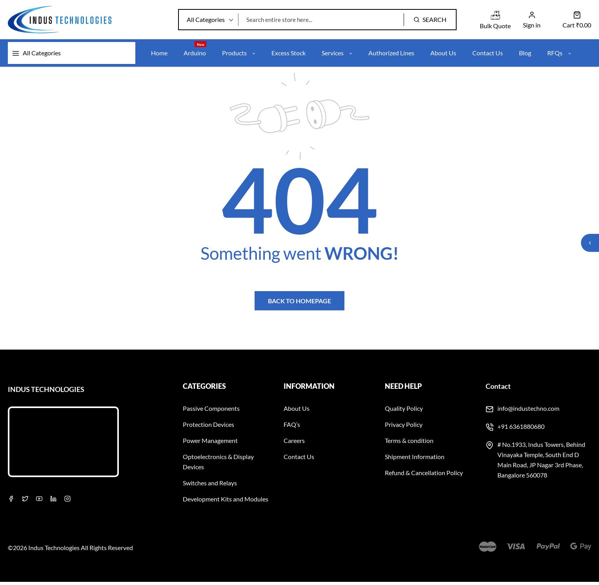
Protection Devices (208, 427)
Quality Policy (404, 411)
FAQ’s (292, 427)
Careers (294, 443)
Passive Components (211, 411)
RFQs (561, 55)
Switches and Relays (210, 486)
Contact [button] (498, 389)
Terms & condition (409, 443)
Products (239, 55)
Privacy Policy (403, 427)
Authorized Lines (393, 55)
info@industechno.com (528, 411)
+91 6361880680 (520, 429)
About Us (445, 55)
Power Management (210, 443)
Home (159, 55)
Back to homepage (299, 303)
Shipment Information (414, 459)
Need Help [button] (403, 389)
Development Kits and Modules (225, 502)
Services (338, 55)
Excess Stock (289, 55)
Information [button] (309, 389)
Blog (527, 55)
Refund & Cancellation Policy (424, 475)
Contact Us (489, 55)
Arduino (195, 51)
